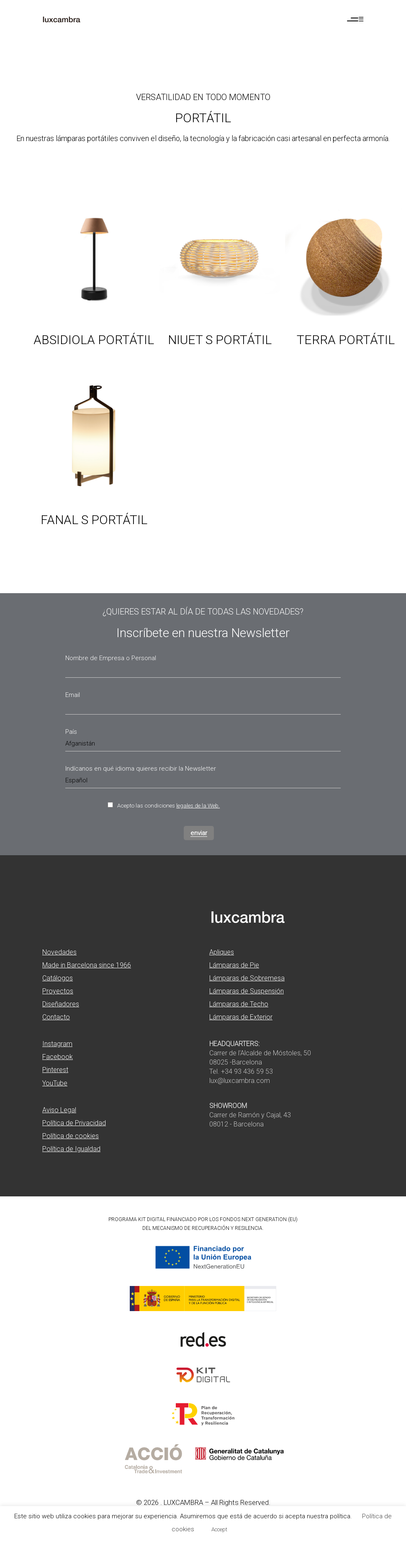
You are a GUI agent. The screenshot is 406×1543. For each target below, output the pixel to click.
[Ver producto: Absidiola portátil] (93, 290)
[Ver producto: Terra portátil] (345, 290)
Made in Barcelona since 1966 (86, 965)
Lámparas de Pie (234, 965)
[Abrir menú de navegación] (355, 19)
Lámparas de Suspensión (246, 991)
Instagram (57, 1044)
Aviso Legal (59, 1110)
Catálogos (57, 978)
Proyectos (57, 991)
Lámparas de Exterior (240, 1017)
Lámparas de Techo (238, 1004)
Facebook (57, 1057)
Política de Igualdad (71, 1149)
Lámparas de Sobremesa (247, 978)
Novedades (59, 952)
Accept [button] (219, 1529)
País (71, 731)
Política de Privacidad (74, 1123)
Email (72, 695)
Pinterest (55, 1070)
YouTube (54, 1083)
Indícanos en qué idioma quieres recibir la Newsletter (140, 768)
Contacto (56, 1017)
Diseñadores (60, 1004)
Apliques (221, 952)
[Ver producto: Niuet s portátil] (219, 290)
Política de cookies (70, 1136)
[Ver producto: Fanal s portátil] (93, 470)
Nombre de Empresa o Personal (110, 658)
